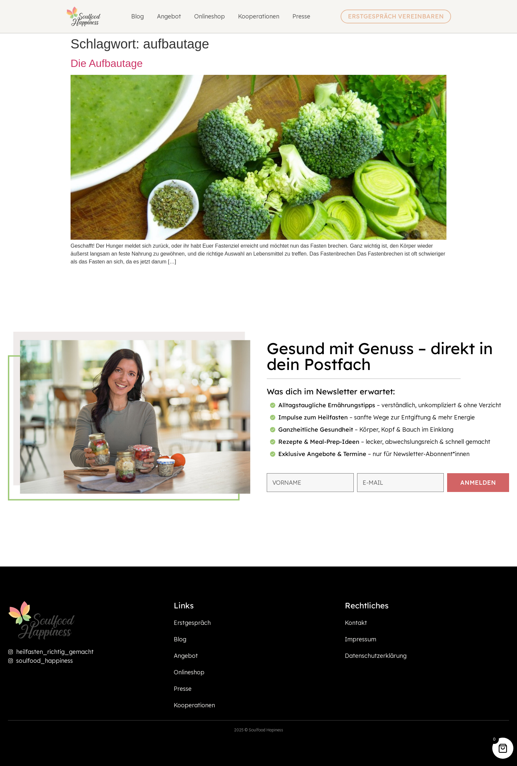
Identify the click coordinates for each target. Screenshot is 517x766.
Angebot (169, 16)
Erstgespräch (192, 623)
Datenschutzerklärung (376, 655)
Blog (137, 16)
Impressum (360, 639)
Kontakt (356, 623)
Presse (301, 16)
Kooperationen (258, 16)
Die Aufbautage (107, 63)
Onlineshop (209, 16)
